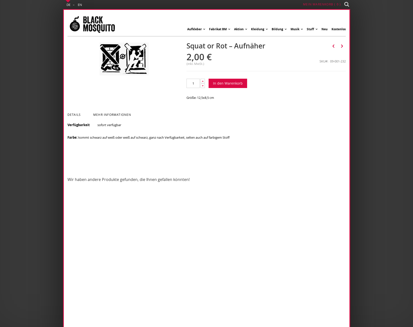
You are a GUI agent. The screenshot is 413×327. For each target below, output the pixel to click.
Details (74, 115)
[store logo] (92, 24)
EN (80, 4)
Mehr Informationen (112, 115)
